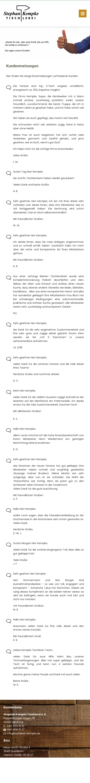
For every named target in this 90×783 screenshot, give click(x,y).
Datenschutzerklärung (30, 777)
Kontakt (73, 774)
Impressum (10, 777)
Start (64, 774)
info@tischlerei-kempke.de (23, 733)
